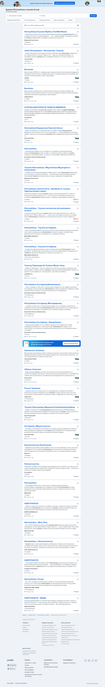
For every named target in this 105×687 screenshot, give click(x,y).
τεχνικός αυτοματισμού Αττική (49, 639)
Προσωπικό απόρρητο (21, 683)
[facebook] (85, 660)
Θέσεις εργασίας (29, 667)
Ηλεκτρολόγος (30, 149)
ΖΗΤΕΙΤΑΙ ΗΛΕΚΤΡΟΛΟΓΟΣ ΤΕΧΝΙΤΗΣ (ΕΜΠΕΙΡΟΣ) (45, 107)
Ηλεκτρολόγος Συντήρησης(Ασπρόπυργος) (42, 284)
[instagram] (89, 660)
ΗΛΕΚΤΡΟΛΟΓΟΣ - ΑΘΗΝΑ (35, 598)
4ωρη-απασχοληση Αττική (67, 629)
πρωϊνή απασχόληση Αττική (68, 625)
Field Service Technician (34, 350)
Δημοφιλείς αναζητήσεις (30, 619)
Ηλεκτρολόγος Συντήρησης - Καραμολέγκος (42, 322)
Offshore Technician (32, 369)
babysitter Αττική (65, 641)
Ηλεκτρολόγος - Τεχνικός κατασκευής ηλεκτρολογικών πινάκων (47, 209)
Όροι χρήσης (10, 683)
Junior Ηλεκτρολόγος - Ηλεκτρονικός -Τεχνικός (44, 51)
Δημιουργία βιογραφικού (71, 343)
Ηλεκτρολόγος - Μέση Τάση (35, 522)
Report (76, 44)
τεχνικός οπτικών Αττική (48, 627)
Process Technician (32, 388)
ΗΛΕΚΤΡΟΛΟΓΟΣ (31, 503)
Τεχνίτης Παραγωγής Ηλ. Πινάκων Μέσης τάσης (44, 265)
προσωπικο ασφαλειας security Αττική (70, 639)
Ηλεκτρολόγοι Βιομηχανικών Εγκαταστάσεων (43, 128)
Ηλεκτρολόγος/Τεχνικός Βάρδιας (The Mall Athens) (45, 32)
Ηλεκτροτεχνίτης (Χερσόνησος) (37, 445)
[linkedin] (95, 660)
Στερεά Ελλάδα (26, 625)
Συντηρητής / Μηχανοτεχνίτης (37, 426)
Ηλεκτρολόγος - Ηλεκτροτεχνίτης (38, 541)
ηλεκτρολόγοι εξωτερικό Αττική (49, 637)
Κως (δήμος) (25, 631)
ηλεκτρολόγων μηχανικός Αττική (49, 629)
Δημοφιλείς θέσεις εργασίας (29, 651)
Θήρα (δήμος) (26, 629)
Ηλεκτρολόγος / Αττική (34, 579)
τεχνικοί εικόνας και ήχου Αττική (49, 633)
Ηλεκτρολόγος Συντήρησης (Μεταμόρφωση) (43, 303)
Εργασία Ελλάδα (29, 672)
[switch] (78, 25)
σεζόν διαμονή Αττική (66, 627)
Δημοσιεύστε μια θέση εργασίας (64, 3)
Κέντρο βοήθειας (29, 670)
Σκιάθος (24, 627)
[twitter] (92, 660)
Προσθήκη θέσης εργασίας (51, 667)
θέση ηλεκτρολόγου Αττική (48, 631)
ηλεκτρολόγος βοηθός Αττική (49, 625)
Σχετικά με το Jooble (30, 663)
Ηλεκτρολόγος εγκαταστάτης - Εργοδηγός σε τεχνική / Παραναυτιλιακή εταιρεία (47, 190)
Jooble (96, 683)
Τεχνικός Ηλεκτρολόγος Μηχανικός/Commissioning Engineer (49, 407)
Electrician (28, 69)
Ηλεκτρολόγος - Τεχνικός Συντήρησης (40, 228)
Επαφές (27, 665)
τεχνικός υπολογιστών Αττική (49, 635)
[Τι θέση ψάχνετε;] (22, 16)
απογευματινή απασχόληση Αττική (69, 631)
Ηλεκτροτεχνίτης (31, 464)
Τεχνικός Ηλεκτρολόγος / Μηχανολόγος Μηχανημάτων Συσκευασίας (47, 168)
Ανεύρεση (93, 15)
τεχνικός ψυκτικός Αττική (48, 645)
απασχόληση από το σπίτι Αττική (69, 635)
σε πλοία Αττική (65, 643)
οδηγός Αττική (64, 637)
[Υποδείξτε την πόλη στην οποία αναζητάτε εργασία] (54, 16)
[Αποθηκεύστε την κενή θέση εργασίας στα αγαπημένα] (77, 31)
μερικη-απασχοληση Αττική (67, 633)
